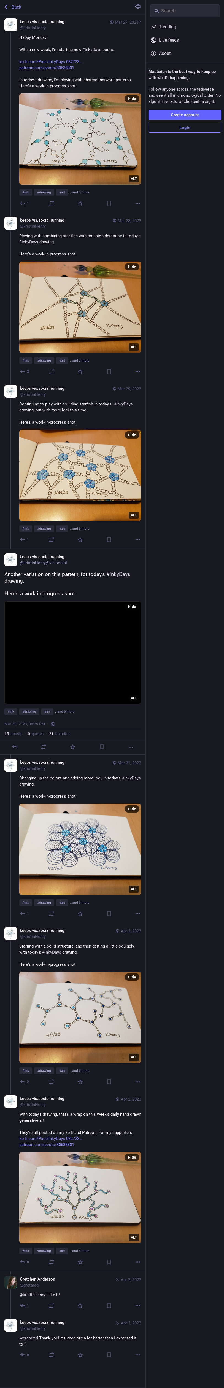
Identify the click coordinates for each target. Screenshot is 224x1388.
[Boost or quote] (51, 203)
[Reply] (24, 203)
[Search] (185, 10)
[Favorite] (80, 203)
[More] (137, 203)
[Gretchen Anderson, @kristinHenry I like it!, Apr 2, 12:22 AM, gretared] (72, 1293)
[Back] (65, 7)
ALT (134, 179)
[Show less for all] (138, 6)
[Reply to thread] (24, 371)
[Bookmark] (109, 203)
